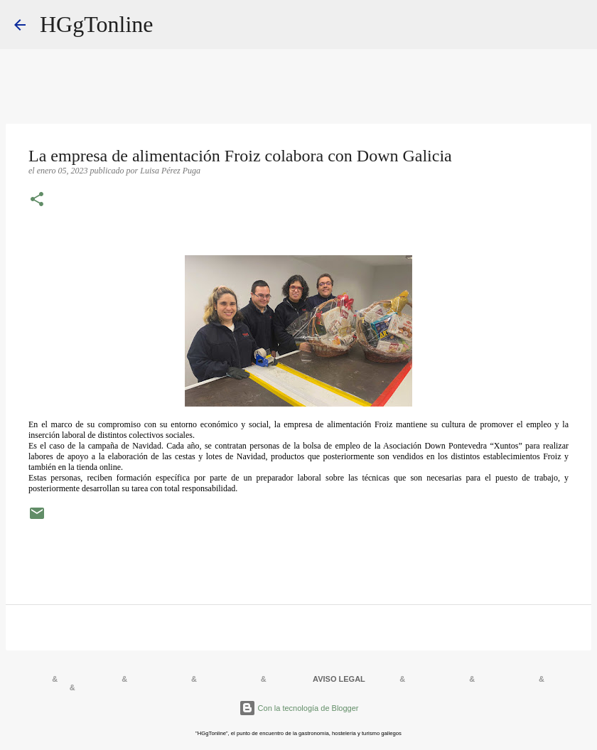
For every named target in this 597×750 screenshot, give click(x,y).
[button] (36, 200)
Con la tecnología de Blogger (299, 708)
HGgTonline (97, 24)
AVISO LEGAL (339, 679)
